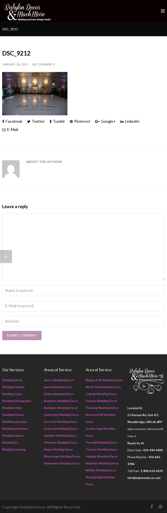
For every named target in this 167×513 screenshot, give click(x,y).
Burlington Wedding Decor (61, 408)
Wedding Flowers (13, 387)
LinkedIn (130, 121)
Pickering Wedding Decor (102, 408)
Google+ (105, 121)
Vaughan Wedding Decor (102, 456)
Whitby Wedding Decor (101, 470)
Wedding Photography (16, 401)
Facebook (12, 121)
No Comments (44, 64)
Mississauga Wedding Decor (62, 456)
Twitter (36, 121)
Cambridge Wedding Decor (61, 415)
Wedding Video (12, 408)
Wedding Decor (12, 380)
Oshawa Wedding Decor (101, 401)
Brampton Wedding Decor (61, 401)
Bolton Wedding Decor (58, 394)
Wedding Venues (13, 435)
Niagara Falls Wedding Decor (104, 380)
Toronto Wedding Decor (101, 449)
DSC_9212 (16, 53)
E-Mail (10, 129)
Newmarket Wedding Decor (62, 463)
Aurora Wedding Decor (59, 380)
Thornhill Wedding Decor (102, 442)
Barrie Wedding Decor (58, 387)
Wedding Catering (13, 449)
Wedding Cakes (12, 394)
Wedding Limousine (14, 421)
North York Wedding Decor (103, 387)
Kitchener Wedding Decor (60, 442)
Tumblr (57, 121)
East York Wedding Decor (60, 421)
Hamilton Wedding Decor (60, 435)
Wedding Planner (13, 415)
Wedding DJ (10, 442)
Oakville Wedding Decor (101, 394)
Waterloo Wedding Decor (102, 463)
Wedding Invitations (15, 428)
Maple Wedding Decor (58, 449)
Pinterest (80, 121)
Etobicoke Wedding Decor (61, 428)
